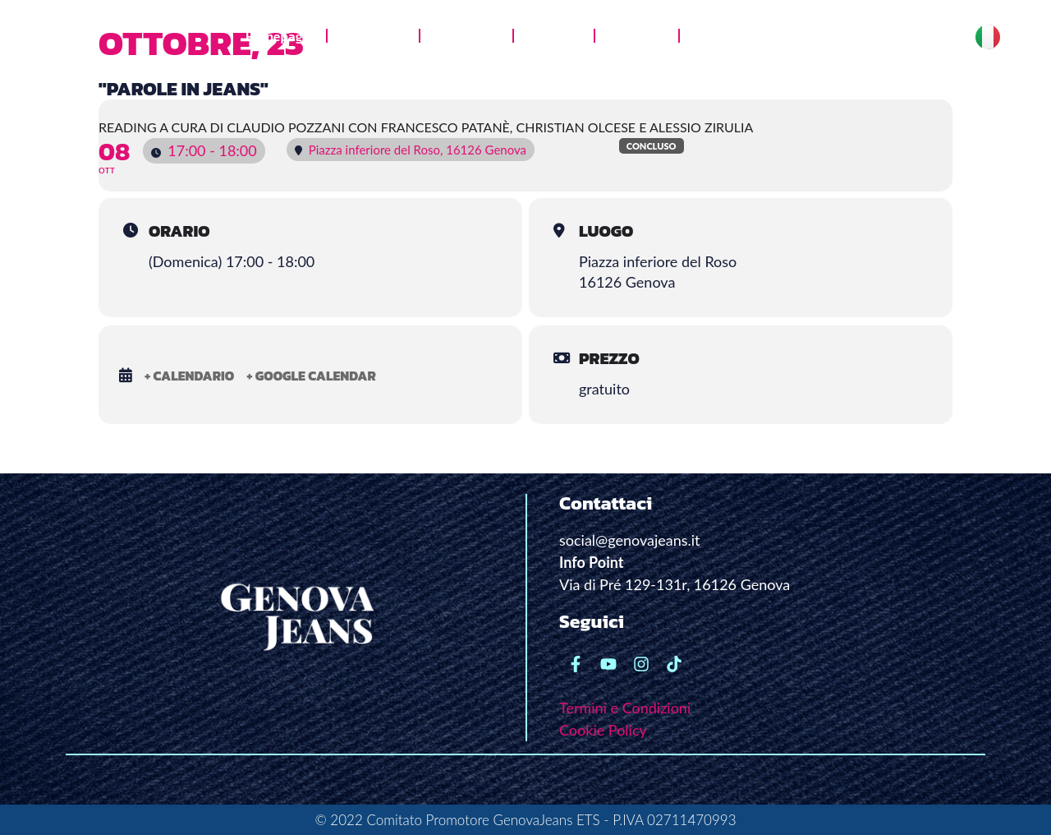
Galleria (553, 36)
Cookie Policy (603, 730)
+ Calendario (189, 375)
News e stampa (740, 36)
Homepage (278, 36)
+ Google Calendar (311, 375)
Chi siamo (373, 36)
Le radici (637, 36)
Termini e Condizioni (625, 708)
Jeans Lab (466, 36)
